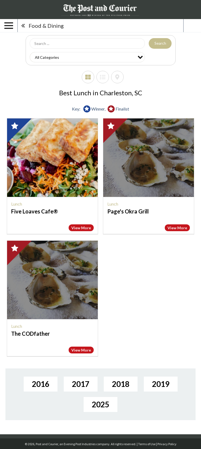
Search (160, 43)
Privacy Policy (166, 444)
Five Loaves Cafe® (34, 211)
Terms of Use (147, 444)
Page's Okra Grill (128, 211)
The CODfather (30, 333)
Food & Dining (46, 25)
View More (81, 227)
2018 (120, 384)
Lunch (16, 203)
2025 (100, 404)
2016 (40, 384)
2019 (160, 384)
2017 (80, 384)
